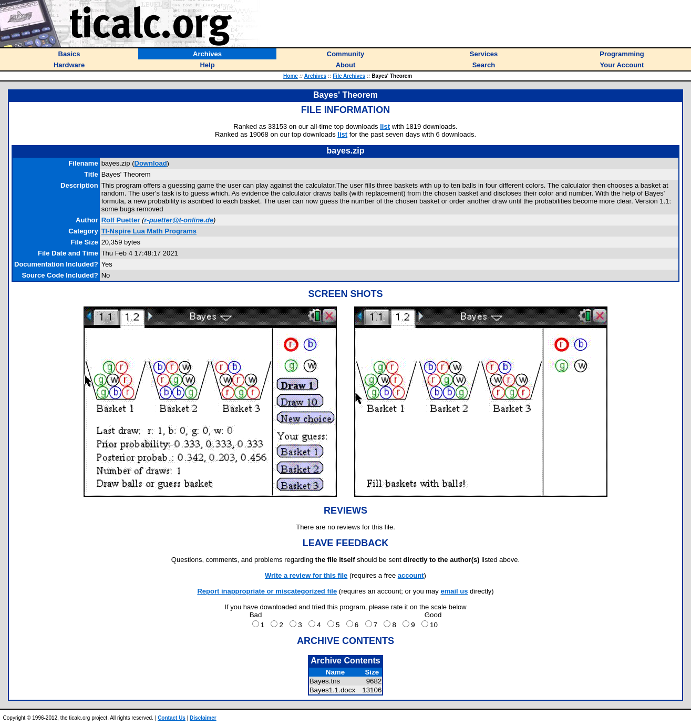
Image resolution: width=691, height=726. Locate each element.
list (385, 126)
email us (454, 591)
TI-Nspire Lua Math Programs (149, 231)
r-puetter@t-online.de (178, 220)
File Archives (349, 76)
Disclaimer (203, 718)
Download (151, 163)
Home (290, 76)
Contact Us (171, 718)
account (411, 575)
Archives (315, 76)
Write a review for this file (306, 575)
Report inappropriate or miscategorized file (267, 591)
